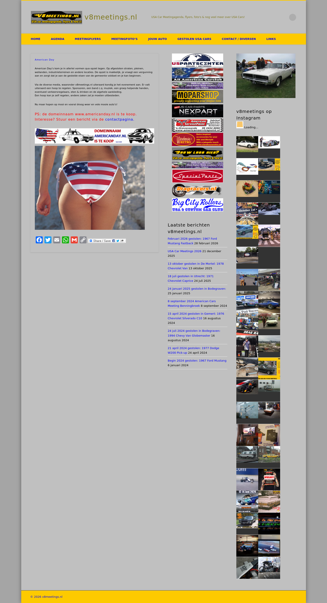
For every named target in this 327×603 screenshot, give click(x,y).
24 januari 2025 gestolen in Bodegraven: (197, 288)
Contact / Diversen (239, 39)
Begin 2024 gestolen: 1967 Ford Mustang (197, 360)
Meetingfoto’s (124, 39)
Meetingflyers (88, 39)
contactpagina (119, 119)
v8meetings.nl (111, 17)
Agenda (57, 39)
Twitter (274, 17)
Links (271, 39)
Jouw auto (157, 39)
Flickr (283, 17)
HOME (36, 39)
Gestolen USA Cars (194, 39)
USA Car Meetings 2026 (185, 251)
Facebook (265, 17)
